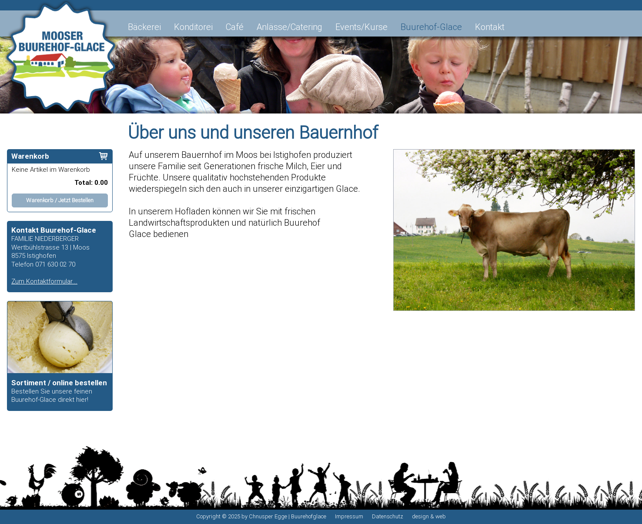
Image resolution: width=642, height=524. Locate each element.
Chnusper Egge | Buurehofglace (287, 516)
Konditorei (193, 27)
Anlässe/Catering (289, 27)
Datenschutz (387, 516)
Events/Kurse (361, 27)
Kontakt (490, 27)
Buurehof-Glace (431, 27)
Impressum (349, 516)
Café (235, 27)
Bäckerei (144, 27)
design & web (429, 516)
